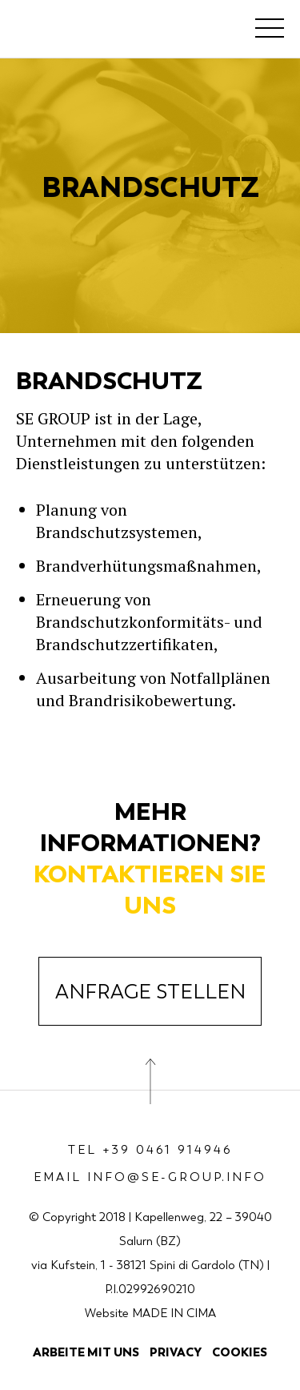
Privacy (176, 1352)
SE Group (73, 32)
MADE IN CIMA (174, 1313)
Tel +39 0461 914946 (150, 1150)
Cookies (239, 1352)
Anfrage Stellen (150, 992)
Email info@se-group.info (150, 1177)
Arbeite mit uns (86, 1352)
